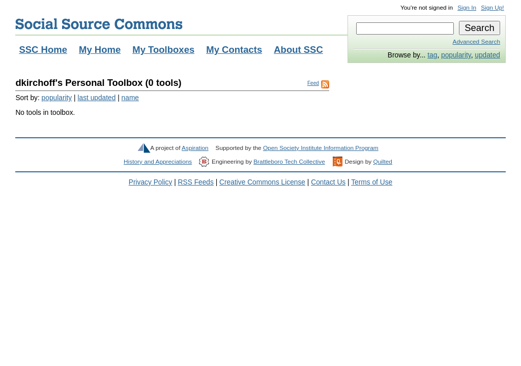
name (130, 98)
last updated (96, 98)
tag (432, 55)
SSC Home (43, 49)
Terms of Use (371, 182)
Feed (313, 83)
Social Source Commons (99, 23)
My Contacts (234, 49)
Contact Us (328, 182)
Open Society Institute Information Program (321, 147)
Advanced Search (476, 41)
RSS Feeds (196, 182)
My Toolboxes (163, 49)
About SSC (298, 49)
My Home (100, 49)
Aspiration (195, 147)
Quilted (382, 161)
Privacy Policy (150, 182)
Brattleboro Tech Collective (289, 161)
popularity (456, 55)
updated (487, 55)
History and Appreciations (158, 161)
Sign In (466, 7)
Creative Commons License (262, 182)
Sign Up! (492, 7)
